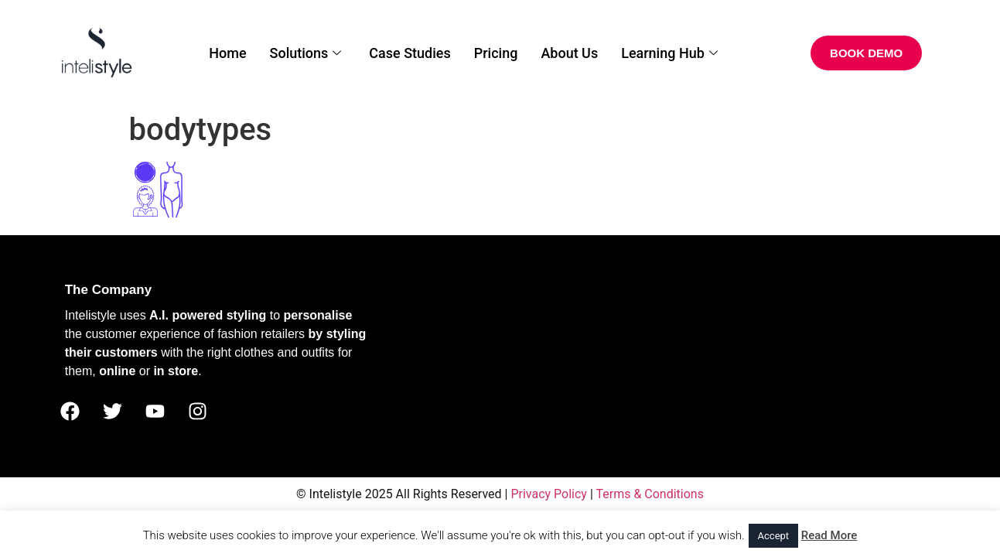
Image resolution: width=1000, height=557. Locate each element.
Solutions (306, 53)
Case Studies (409, 53)
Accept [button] (774, 536)
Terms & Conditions (650, 494)
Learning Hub (669, 53)
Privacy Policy (548, 494)
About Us (569, 53)
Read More (829, 535)
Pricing (496, 53)
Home (227, 53)
